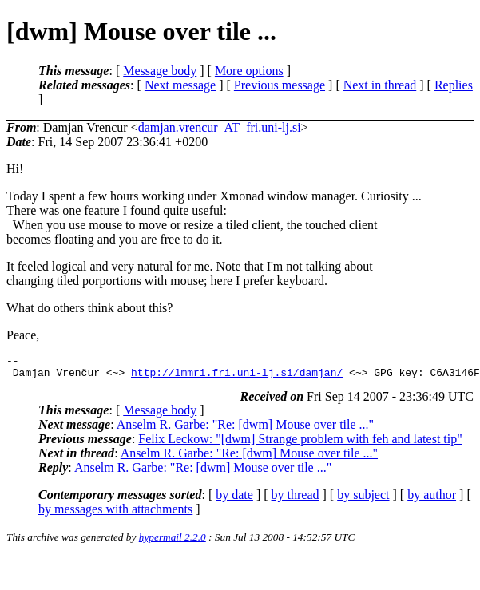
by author (431, 499)
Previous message (279, 85)
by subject (363, 499)
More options (249, 70)
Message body (159, 70)
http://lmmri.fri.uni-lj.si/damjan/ (237, 377)
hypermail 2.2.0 (172, 542)
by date (234, 499)
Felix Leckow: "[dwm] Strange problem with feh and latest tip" (300, 443)
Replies (453, 85)
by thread (295, 499)
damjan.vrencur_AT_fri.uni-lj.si (219, 127)
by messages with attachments (115, 514)
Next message (180, 85)
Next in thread (380, 85)
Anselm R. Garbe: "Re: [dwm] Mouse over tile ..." (245, 429)
